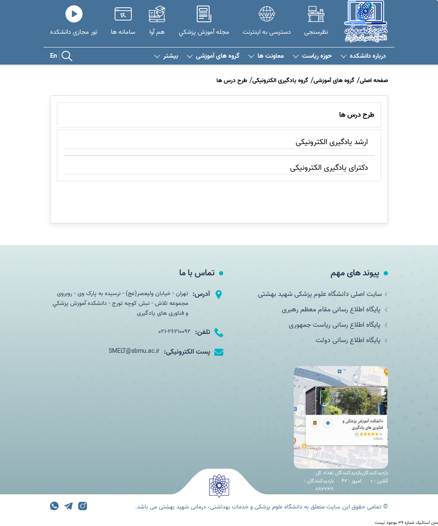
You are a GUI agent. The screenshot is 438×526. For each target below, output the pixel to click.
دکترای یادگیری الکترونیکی (329, 168)
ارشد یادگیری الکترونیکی (332, 142)
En (53, 56)
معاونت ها (266, 56)
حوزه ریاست (312, 56)
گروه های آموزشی (213, 56)
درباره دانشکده (363, 56)
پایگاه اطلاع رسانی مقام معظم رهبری (335, 309)
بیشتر (166, 56)
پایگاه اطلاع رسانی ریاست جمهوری (338, 325)
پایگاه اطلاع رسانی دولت (352, 340)
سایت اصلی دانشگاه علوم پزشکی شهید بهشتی (323, 294)
